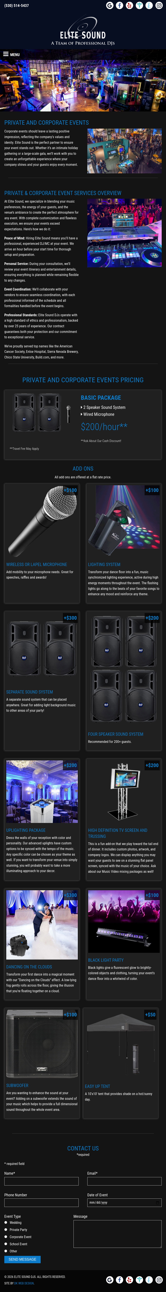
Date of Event (97, 1195)
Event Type (12, 1216)
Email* (92, 1173)
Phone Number (15, 1195)
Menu (11, 54)
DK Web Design (24, 1283)
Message (80, 1216)
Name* (9, 1173)
